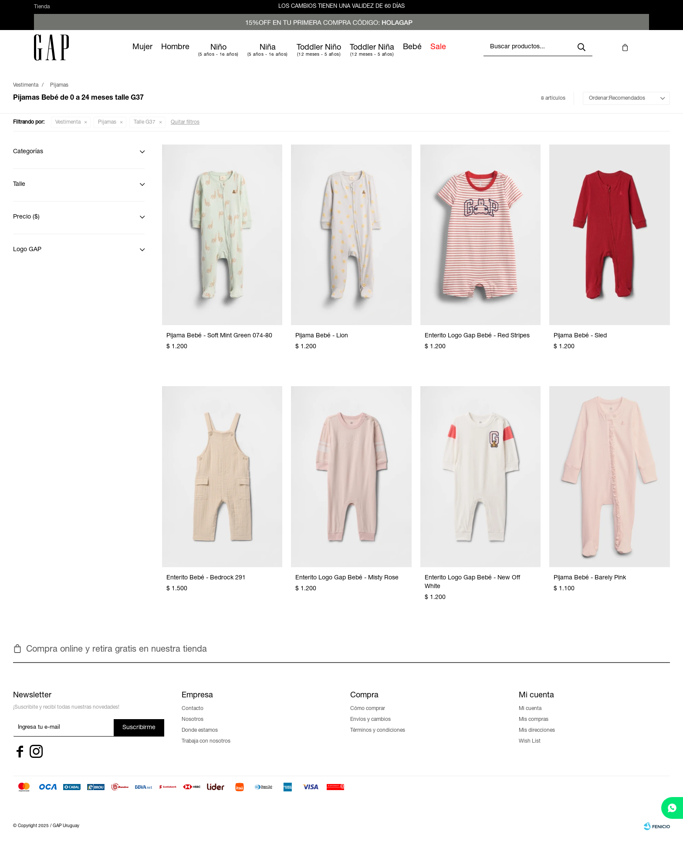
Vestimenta (68, 130)
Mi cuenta (530, 716)
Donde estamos (200, 738)
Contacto (192, 716)
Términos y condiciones (377, 738)
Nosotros (192, 727)
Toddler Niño (347, 56)
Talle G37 (145, 130)
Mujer (171, 55)
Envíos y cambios (370, 727)
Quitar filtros (185, 130)
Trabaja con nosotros (206, 749)
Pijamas (107, 130)
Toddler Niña (400, 56)
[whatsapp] (672, 808)
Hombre (203, 55)
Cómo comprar (367, 716)
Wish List (530, 749)
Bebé (440, 55)
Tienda (42, 10)
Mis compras (533, 727)
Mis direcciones (537, 738)
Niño (247, 56)
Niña (296, 56)
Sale (466, 55)
